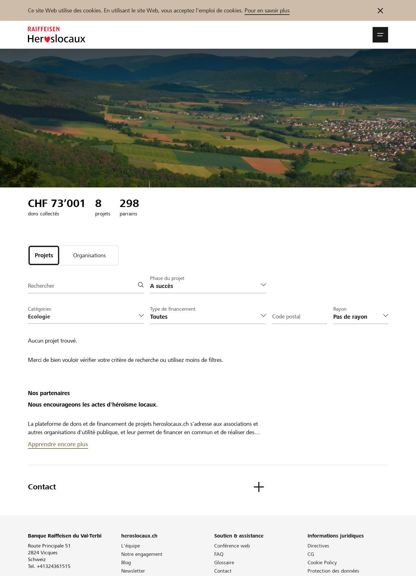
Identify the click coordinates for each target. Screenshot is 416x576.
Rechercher (41, 286)
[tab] (44, 255)
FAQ (218, 554)
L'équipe (130, 546)
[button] (380, 35)
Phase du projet (167, 278)
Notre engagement (141, 554)
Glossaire (224, 562)
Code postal (286, 316)
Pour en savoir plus (267, 10)
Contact (223, 571)
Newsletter (133, 571)
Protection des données (333, 571)
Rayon (340, 309)
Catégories (39, 309)
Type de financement (173, 309)
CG (311, 554)
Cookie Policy (322, 562)
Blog (126, 562)
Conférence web (232, 546)
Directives (318, 546)
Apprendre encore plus (58, 444)
